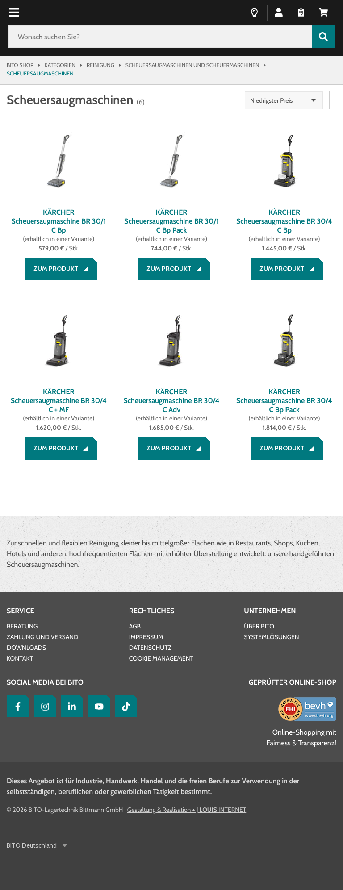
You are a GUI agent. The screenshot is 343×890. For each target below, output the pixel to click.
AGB (135, 626)
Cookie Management (161, 658)
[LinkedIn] (70, 706)
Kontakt (20, 658)
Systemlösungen (271, 637)
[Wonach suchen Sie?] (160, 36)
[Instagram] (43, 706)
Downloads (26, 648)
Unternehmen (270, 611)
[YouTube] (97, 706)
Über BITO (259, 626)
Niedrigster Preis (271, 100)
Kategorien (60, 65)
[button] (278, 12)
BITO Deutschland (32, 845)
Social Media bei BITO (45, 682)
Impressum (146, 637)
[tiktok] (124, 706)
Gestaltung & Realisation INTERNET (186, 810)
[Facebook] (16, 706)
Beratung (22, 626)
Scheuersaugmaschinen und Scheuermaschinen (192, 65)
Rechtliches (152, 611)
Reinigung (100, 65)
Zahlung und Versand (42, 637)
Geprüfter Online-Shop (292, 682)
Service (20, 611)
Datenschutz (150, 648)
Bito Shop (20, 65)
